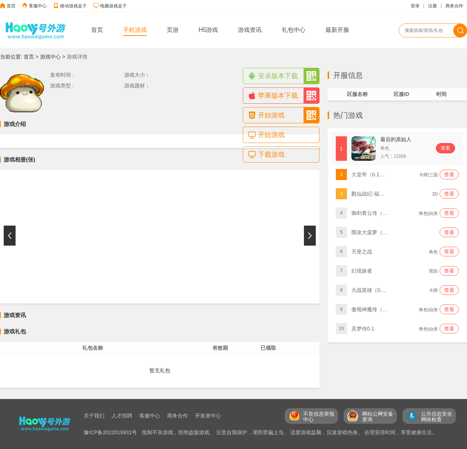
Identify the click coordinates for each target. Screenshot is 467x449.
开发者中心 (208, 416)
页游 (173, 30)
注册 (432, 6)
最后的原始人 (395, 139)
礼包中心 (293, 30)
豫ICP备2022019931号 (111, 432)
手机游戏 (135, 30)
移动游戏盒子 (73, 6)
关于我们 (94, 416)
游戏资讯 (250, 30)
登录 (415, 6)
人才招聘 (122, 416)
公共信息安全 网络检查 (436, 416)
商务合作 (454, 6)
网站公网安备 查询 (377, 416)
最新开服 (337, 30)
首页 (11, 6)
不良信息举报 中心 (318, 416)
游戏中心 (50, 57)
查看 (445, 148)
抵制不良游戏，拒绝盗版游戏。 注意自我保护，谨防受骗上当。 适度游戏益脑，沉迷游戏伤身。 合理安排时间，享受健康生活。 (289, 432)
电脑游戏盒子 (113, 6)
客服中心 (38, 6)
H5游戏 (208, 30)
